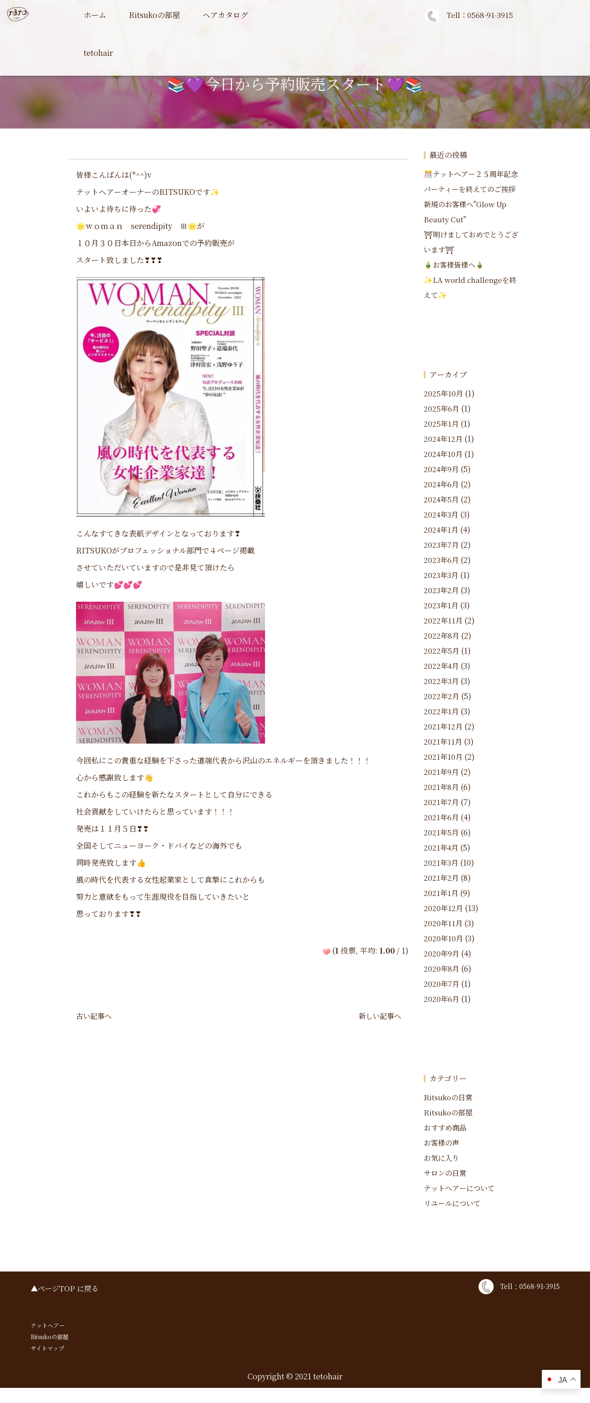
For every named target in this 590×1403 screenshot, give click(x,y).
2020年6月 (442, 1013)
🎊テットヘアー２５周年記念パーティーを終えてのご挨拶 (473, 189)
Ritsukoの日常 (449, 1112)
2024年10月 (444, 469)
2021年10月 (443, 771)
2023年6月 (442, 575)
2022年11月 (443, 635)
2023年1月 (441, 620)
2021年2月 (442, 892)
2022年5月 (442, 665)
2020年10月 (444, 953)
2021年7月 (442, 817)
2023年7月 (442, 559)
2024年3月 (442, 529)
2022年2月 (442, 711)
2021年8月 (442, 802)
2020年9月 (442, 968)
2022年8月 (442, 650)
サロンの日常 (446, 1188)
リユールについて (454, 1218)
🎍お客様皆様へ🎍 (456, 279)
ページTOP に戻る (70, 1303)
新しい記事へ (378, 1015)
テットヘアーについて (461, 1203)
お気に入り (443, 1172)
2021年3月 (441, 877)
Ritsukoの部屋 (154, 14)
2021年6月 (442, 832)
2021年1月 (441, 908)
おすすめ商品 (446, 1142)
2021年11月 (443, 756)
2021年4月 (442, 862)
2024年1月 (442, 544)
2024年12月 (444, 453)
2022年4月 (442, 680)
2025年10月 (444, 408)
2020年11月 (443, 938)
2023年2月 (442, 605)
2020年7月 (442, 998)
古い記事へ (95, 1015)
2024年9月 (442, 484)
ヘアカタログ (225, 14)
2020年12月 (444, 923)
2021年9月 (442, 786)
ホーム (95, 14)
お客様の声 (443, 1157)
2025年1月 (442, 438)
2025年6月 (442, 423)
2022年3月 (442, 696)
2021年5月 (442, 847)
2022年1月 (442, 726)
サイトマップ (47, 1363)
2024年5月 (442, 514)
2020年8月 (442, 983)
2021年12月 (443, 741)
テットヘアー (48, 1340)
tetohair (98, 52)
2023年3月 (441, 590)
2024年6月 (442, 499)
